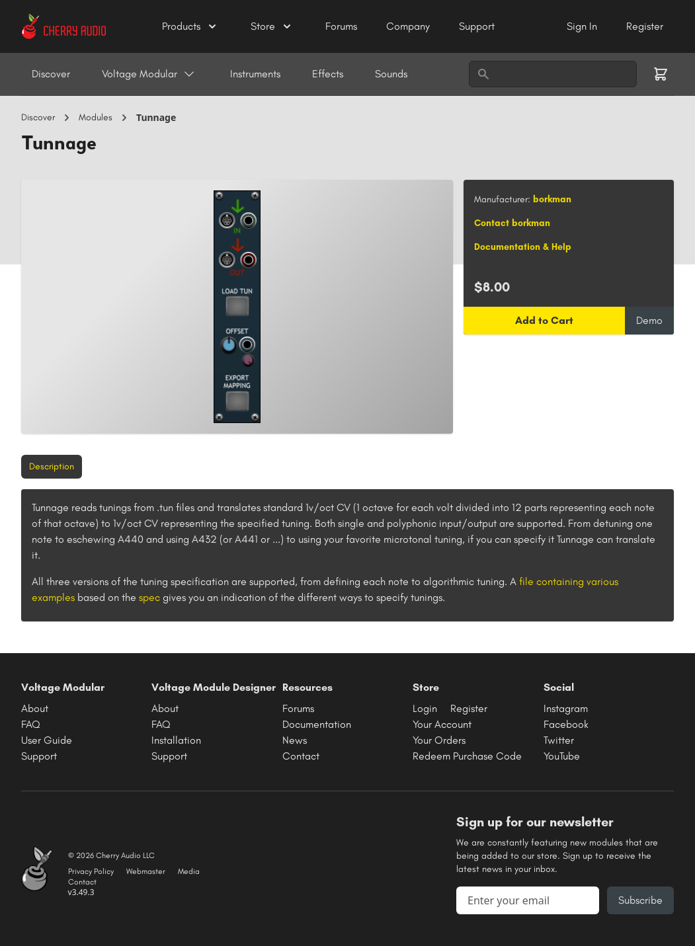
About (34, 708)
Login (425, 708)
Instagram (566, 708)
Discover (51, 73)
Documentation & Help (522, 247)
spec (149, 597)
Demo (649, 320)
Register (644, 26)
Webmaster (145, 871)
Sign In (583, 26)
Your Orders (439, 740)
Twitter (559, 740)
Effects (327, 73)
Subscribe (640, 900)
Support (477, 26)
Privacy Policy (91, 871)
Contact (300, 756)
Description (51, 466)
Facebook (566, 724)
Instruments (255, 73)
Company (409, 26)
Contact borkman (512, 223)
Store (272, 26)
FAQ (30, 724)
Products (190, 26)
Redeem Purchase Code (467, 756)
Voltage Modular (149, 74)
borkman (552, 199)
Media (189, 871)
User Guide (46, 740)
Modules (95, 117)
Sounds (391, 73)
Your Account (442, 724)
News (294, 740)
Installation (176, 740)
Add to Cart (544, 320)
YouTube (562, 756)
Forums (342, 26)
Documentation (316, 724)
